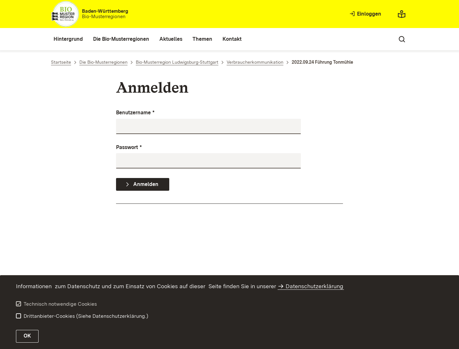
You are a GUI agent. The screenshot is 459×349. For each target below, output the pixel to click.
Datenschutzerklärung (314, 286)
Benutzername (135, 113)
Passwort (129, 147)
